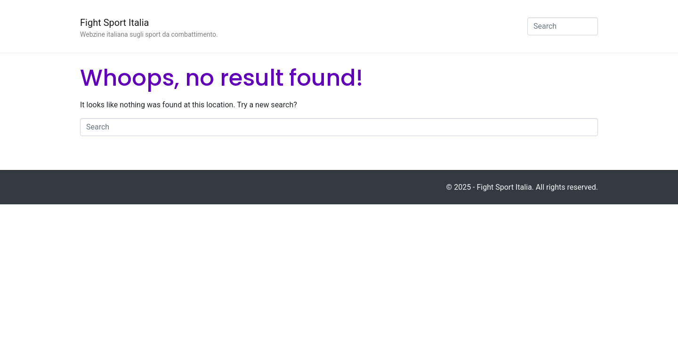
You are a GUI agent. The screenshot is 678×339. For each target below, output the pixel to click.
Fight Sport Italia (114, 22)
